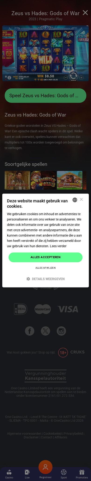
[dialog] (45, 240)
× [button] (81, 199)
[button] (45, 279)
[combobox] (74, 199)
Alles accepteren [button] (45, 257)
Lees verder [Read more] (58, 246)
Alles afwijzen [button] (45, 268)
